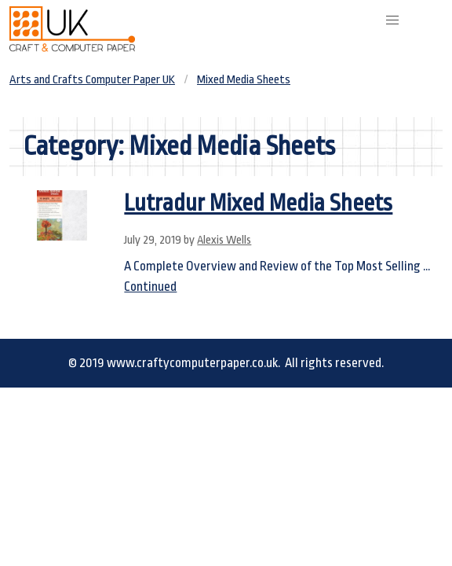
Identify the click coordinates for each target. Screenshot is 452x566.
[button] (392, 20)
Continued (150, 286)
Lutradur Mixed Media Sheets (258, 203)
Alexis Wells (224, 240)
